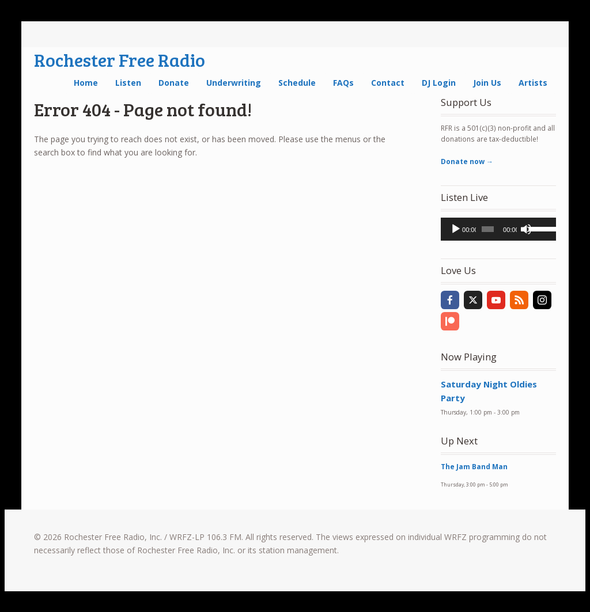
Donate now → (467, 161)
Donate (173, 82)
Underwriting (233, 82)
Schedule (297, 82)
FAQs (343, 82)
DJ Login (439, 82)
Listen (128, 82)
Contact (387, 82)
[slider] (488, 229)
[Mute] (526, 229)
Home (86, 82)
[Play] (456, 229)
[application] (498, 229)
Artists (533, 82)
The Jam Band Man (474, 467)
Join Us (487, 82)
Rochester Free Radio (119, 59)
